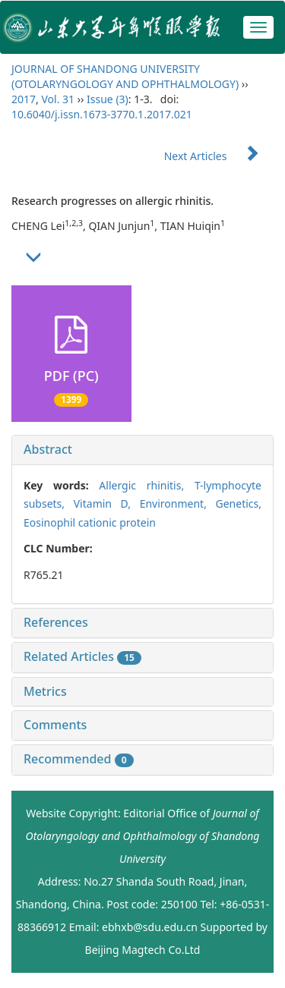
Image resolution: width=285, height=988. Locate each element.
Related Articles (82, 656)
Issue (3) (107, 99)
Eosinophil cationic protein (90, 522)
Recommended (79, 758)
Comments (55, 724)
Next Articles (219, 156)
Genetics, (238, 503)
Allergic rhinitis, (147, 485)
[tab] (142, 450)
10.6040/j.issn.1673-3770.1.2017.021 (101, 114)
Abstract (48, 449)
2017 (23, 99)
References (56, 622)
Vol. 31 (57, 99)
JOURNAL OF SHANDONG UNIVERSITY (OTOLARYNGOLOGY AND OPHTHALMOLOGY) (125, 76)
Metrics (45, 691)
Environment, (178, 503)
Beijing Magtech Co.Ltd (143, 949)
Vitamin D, (107, 503)
